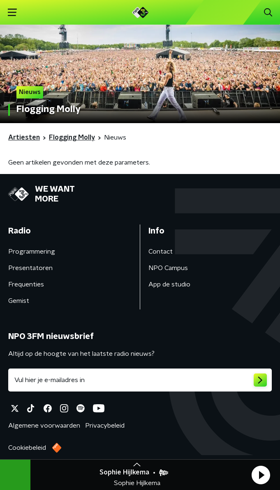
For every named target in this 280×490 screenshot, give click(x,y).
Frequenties (26, 284)
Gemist (18, 301)
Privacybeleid (105, 425)
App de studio (169, 284)
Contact (160, 251)
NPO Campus (168, 268)
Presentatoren (30, 268)
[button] (261, 475)
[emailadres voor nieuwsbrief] (140, 380)
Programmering (31, 251)
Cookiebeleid (27, 447)
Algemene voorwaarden (44, 425)
